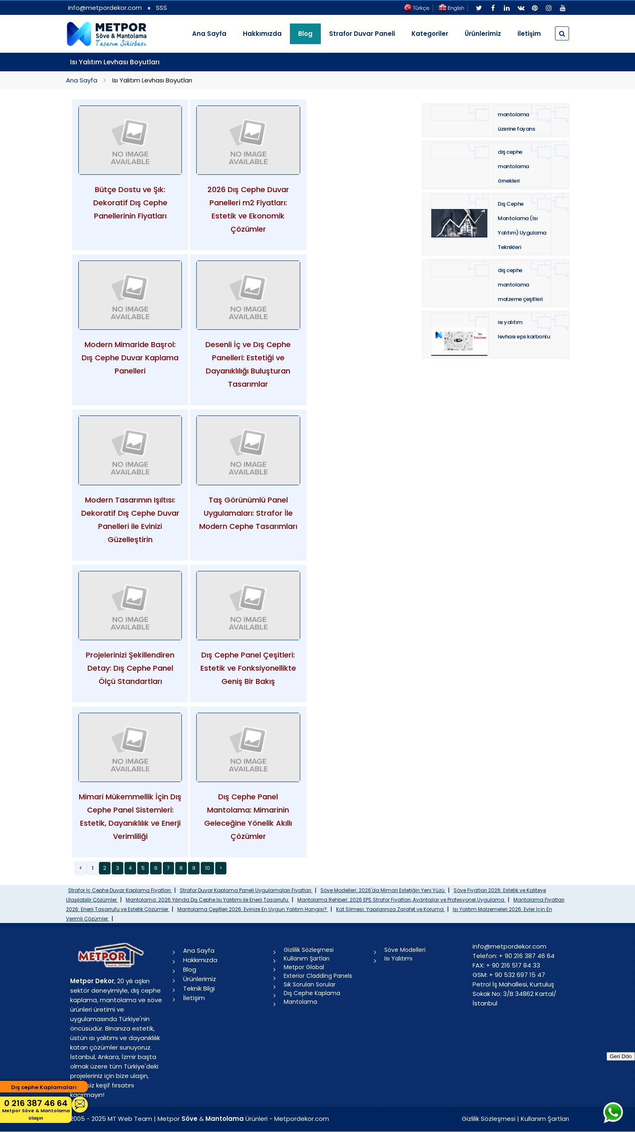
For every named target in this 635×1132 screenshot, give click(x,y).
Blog (189, 969)
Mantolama (300, 1002)
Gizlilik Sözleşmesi (309, 950)
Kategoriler (430, 33)
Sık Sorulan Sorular (310, 984)
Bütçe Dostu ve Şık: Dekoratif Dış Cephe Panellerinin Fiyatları (130, 202)
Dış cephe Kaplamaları (44, 1087)
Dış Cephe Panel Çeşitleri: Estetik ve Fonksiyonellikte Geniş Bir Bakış (248, 668)
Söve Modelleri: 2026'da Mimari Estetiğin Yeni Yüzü (383, 890)
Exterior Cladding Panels (318, 976)
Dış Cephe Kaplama (312, 993)
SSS (161, 7)
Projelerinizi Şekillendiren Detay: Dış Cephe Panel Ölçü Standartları (130, 668)
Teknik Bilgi (199, 988)
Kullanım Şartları (306, 958)
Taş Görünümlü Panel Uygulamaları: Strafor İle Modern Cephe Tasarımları (248, 513)
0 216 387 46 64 (36, 1109)
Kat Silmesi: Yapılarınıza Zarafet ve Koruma (390, 909)
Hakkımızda (262, 33)
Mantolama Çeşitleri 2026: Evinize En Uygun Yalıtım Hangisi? (252, 909)
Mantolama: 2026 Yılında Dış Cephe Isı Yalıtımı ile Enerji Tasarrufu (207, 899)
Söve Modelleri (405, 950)
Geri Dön (621, 1056)
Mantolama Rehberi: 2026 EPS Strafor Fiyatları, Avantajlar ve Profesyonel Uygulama (401, 899)
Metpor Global (304, 967)
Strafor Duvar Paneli (362, 33)
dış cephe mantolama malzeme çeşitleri (520, 284)
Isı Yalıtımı (398, 958)
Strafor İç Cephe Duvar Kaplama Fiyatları (120, 890)
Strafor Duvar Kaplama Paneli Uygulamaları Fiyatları (246, 890)
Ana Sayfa (209, 33)
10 (207, 867)
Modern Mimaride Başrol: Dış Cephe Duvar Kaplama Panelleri (130, 357)
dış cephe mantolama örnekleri (513, 166)
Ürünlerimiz (483, 33)
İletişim (529, 33)
